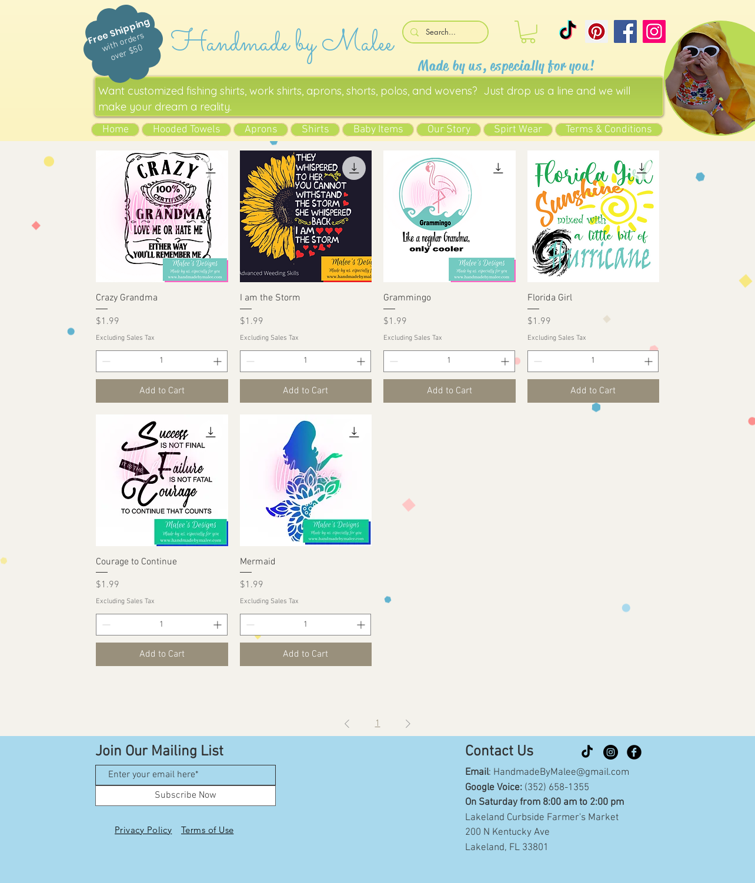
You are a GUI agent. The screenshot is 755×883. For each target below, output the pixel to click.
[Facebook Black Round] (634, 752)
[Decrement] (105, 361)
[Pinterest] (596, 31)
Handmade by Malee (282, 43)
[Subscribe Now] (185, 795)
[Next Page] (408, 723)
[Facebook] (625, 31)
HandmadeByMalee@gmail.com (561, 772)
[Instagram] (654, 31)
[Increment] (218, 361)
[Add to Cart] (162, 391)
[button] (528, 32)
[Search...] (444, 32)
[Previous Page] (347, 723)
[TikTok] (567, 31)
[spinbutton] (161, 361)
